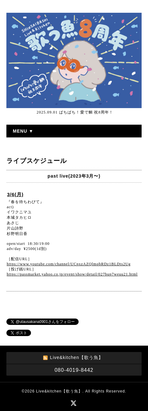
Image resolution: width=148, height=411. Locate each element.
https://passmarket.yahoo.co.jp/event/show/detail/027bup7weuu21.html (72, 274)
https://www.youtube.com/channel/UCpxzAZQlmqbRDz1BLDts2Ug (69, 264)
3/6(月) (15, 194)
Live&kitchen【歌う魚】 (59, 391)
